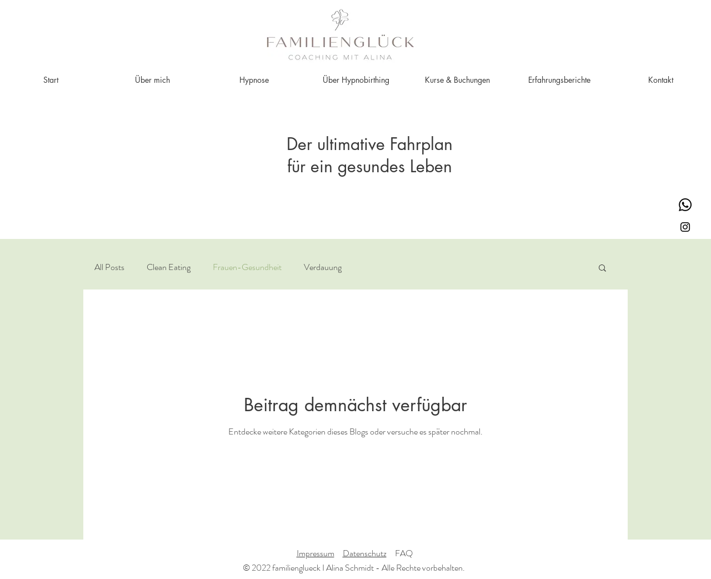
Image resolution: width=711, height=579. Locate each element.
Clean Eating (169, 267)
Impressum (315, 553)
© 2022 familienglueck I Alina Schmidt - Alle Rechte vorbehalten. (354, 567)
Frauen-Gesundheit (247, 267)
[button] (602, 268)
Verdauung (323, 267)
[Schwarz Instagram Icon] (685, 227)
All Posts (109, 267)
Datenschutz (365, 553)
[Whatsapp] (685, 204)
